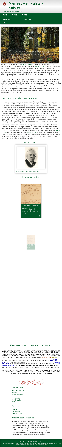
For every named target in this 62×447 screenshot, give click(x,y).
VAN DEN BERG (12, 360)
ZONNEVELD (48, 373)
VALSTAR (46, 357)
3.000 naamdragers (27, 64)
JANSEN (4, 354)
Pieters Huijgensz (40, 66)
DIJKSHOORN (12, 353)
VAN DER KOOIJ (13, 367)
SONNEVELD (19, 357)
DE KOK (23, 351)
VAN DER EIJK (50, 363)
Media (16, 15)
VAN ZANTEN (40, 371)
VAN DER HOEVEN (41, 366)
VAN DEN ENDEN (17, 363)
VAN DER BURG (40, 363)
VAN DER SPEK (16, 369)
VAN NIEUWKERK (29, 370)
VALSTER (55, 358)
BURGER (33, 350)
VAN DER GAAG (30, 366)
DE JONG (10, 351)
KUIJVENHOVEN (36, 354)
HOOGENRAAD (48, 353)
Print (4, 22)
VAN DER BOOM (30, 363)
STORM (39, 357)
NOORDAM (24, 355)
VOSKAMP (25, 373)
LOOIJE (44, 354)
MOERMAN (5, 355)
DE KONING (29, 351)
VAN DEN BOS (34, 360)
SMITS (4, 357)
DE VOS (36, 351)
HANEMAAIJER (32, 353)
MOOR (11, 355)
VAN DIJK (33, 369)
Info (25, 15)
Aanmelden (28, 19)
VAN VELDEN (25, 371)
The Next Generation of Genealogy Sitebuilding (25, 443)
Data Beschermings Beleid (41, 444)
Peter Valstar (31, 444)
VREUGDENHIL (33, 373)
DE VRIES (42, 351)
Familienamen (18, 394)
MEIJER (49, 354)
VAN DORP (40, 369)
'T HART (4, 350)
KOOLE (21, 354)
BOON (24, 350)
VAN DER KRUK (23, 367)
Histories (49, 59)
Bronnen (17, 402)
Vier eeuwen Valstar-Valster (28, 442)
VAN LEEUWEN (19, 370)
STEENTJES (27, 357)
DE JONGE (17, 351)
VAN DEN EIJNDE (44, 360)
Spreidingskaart (17, 413)
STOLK (34, 357)
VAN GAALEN (48, 369)
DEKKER (5, 353)
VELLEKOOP (56, 371)
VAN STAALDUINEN (7, 371)
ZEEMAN (41, 373)
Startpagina (7, 19)
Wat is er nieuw (19, 391)
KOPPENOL (27, 354)
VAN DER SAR (6, 369)
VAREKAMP (48, 371)
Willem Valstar (31, 132)
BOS (28, 350)
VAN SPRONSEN (55, 370)
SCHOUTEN (53, 355)
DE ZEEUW (49, 351)
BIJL (15, 350)
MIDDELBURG (56, 354)
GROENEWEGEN (22, 353)
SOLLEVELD (11, 357)
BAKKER (10, 350)
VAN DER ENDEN (20, 366)
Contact (14, 410)
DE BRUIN (47, 350)
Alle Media (17, 400)
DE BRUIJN (40, 350)
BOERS (19, 350)
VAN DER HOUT (52, 366)
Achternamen (16, 412)
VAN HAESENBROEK (8, 370)
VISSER (19, 373)
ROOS (47, 355)
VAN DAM (4, 360)
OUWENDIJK (31, 355)
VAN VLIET (33, 371)
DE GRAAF (54, 350)
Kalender (17, 398)
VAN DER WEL (25, 369)
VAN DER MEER (55, 367)
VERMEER (13, 373)
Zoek (6, 15)
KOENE (15, 354)
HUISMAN (56, 353)
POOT (38, 355)
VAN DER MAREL (45, 367)
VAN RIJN (47, 370)
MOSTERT (16, 355)
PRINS (42, 355)
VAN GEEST (56, 369)
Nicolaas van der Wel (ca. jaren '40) (27, 172)
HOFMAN (40, 353)
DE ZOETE (57, 351)
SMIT (59, 355)
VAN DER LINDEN (34, 367)
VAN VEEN (17, 371)
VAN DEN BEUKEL (23, 360)
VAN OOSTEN (39, 370)
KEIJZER (9, 354)
